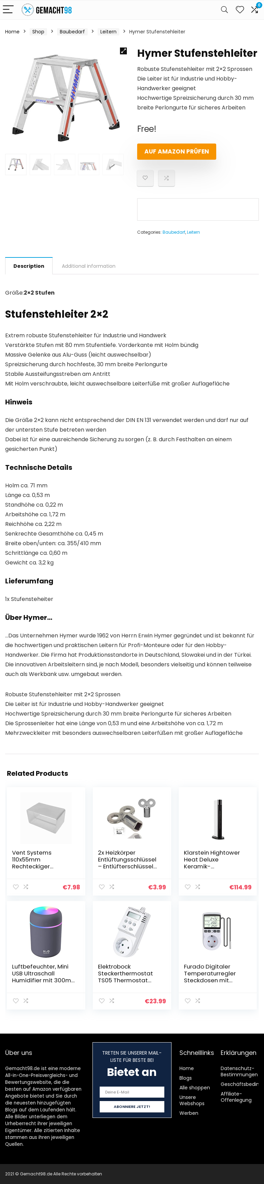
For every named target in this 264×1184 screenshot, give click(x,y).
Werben (188, 1113)
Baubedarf (72, 31)
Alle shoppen (194, 1087)
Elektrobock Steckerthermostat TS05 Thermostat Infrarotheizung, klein (127, 976)
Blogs (185, 1078)
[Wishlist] (240, 10)
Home (12, 31)
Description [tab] (28, 266)
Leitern (108, 31)
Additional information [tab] (89, 266)
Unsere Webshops (192, 1100)
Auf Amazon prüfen (176, 151)
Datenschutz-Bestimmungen (239, 1071)
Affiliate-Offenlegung (236, 1096)
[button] (123, 50)
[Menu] (8, 10)
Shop (38, 31)
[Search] (224, 10)
